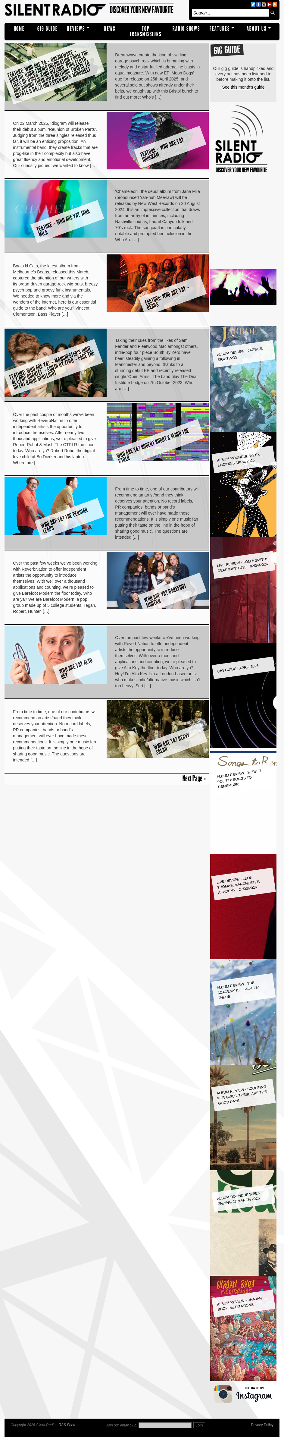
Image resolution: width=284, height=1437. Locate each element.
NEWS (109, 29)
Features (220, 29)
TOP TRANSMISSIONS (145, 31)
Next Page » (194, 778)
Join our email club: (121, 1425)
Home (19, 29)
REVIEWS (76, 29)
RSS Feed (66, 1425)
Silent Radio (95, 10)
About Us (257, 29)
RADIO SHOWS (186, 29)
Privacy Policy (262, 1425)
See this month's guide (243, 87)
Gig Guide (47, 29)
